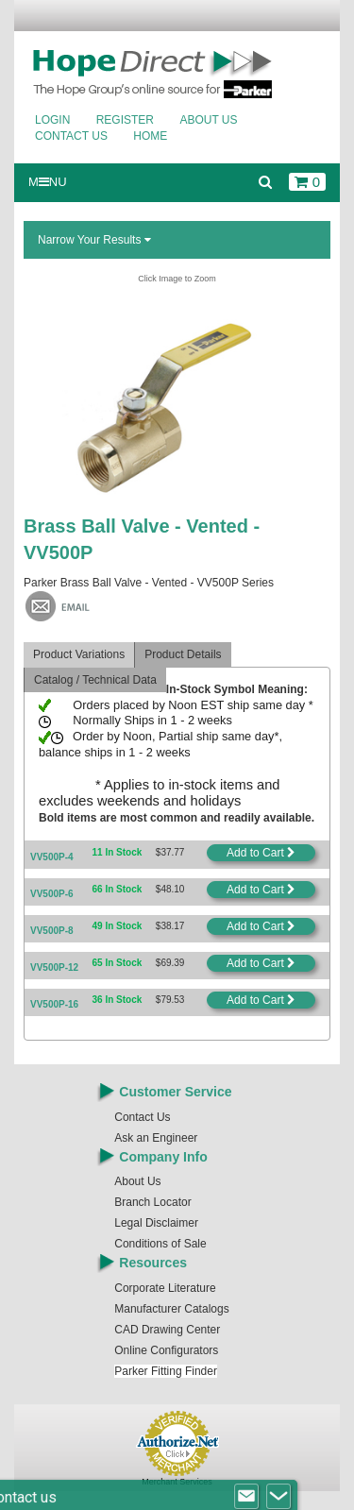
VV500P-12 (54, 967)
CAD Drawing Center (167, 1329)
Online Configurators (166, 1350)
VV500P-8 (52, 930)
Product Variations (79, 654)
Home (150, 136)
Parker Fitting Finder (165, 1371)
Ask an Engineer (155, 1138)
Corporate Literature (164, 1288)
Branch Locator (152, 1202)
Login (52, 120)
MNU (47, 182)
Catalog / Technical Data (95, 680)
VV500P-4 (52, 857)
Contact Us (71, 136)
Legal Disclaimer (156, 1223)
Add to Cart (261, 852)
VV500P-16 (54, 1004)
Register (125, 120)
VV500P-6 (52, 894)
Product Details (182, 654)
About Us (208, 120)
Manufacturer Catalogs (171, 1308)
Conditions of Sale (160, 1243)
